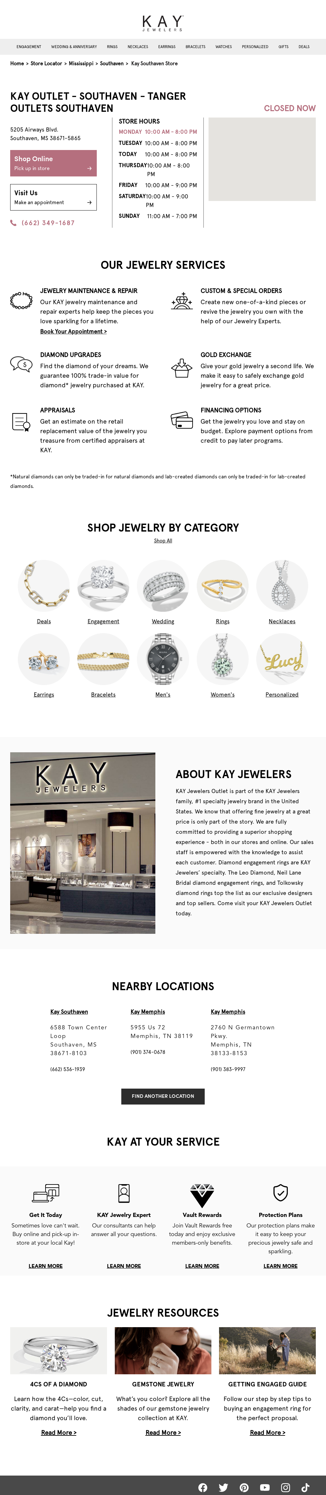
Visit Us (53, 198)
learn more (46, 1266)
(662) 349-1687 (42, 223)
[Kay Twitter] (223, 1488)
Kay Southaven (69, 1011)
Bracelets (195, 47)
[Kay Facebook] (202, 1487)
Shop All (163, 541)
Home (17, 64)
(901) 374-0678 (148, 1052)
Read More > (58, 1432)
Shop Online (53, 164)
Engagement (29, 47)
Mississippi (81, 64)
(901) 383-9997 (228, 1069)
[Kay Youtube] (265, 1487)
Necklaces (138, 47)
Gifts (283, 47)
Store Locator (46, 64)
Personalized (255, 47)
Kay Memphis (148, 1011)
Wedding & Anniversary (74, 47)
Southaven (112, 64)
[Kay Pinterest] (244, 1487)
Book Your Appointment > (73, 331)
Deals (304, 47)
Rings (112, 47)
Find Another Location (163, 1096)
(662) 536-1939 (67, 1069)
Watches (224, 47)
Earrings (166, 47)
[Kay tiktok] (305, 1487)
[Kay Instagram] (285, 1487)
